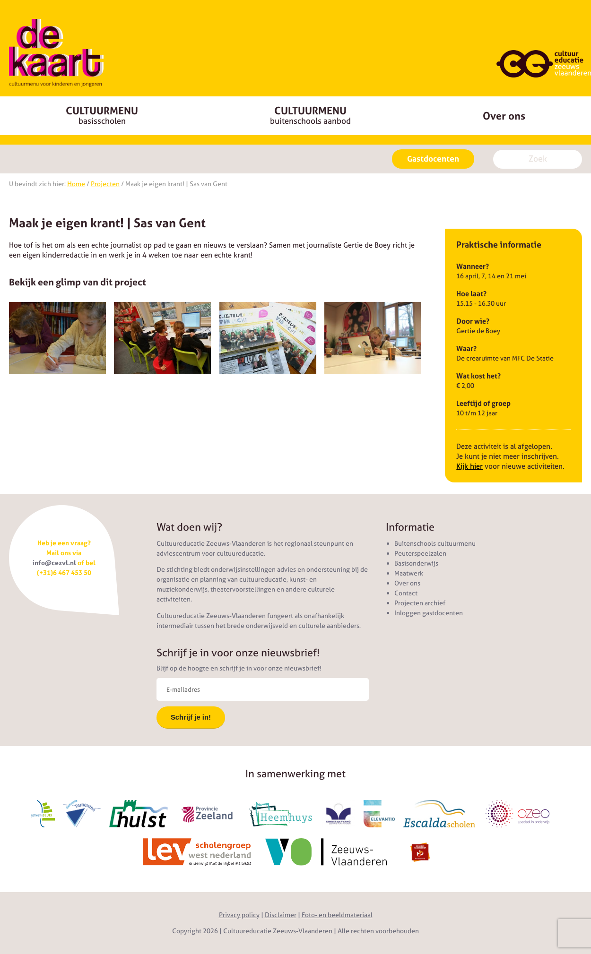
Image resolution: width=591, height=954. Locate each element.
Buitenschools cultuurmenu (435, 543)
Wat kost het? (478, 376)
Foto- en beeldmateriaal (337, 915)
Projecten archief (419, 603)
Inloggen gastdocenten (428, 613)
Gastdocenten (433, 159)
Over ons (407, 583)
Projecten (105, 184)
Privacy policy (239, 915)
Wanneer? (472, 266)
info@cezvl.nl (54, 563)
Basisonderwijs (416, 563)
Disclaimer (280, 915)
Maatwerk (408, 573)
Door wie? (472, 321)
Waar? (466, 348)
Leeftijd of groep (483, 403)
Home (76, 184)
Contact (405, 593)
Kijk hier (469, 466)
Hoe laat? (471, 294)
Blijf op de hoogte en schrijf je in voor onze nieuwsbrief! (239, 668)
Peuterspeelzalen (420, 553)
